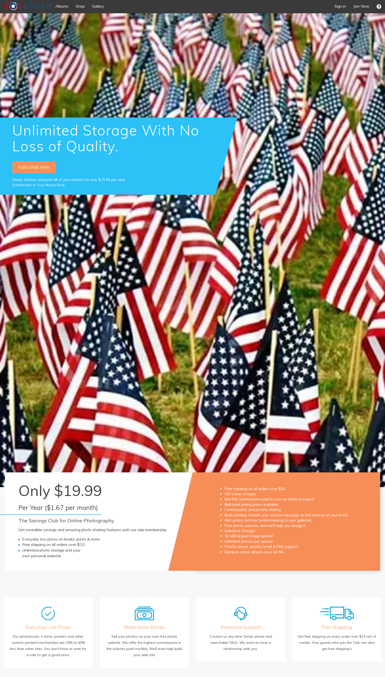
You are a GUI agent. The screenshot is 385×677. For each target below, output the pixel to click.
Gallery (98, 6)
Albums (61, 6)
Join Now (361, 6)
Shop (80, 6)
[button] (379, 6)
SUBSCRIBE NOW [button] (34, 167)
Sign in (340, 6)
